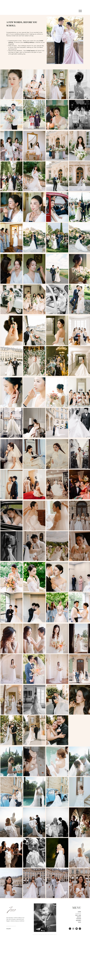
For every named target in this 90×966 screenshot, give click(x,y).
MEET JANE (78, 915)
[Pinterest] (80, 929)
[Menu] (81, 11)
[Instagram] (73, 929)
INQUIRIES (78, 920)
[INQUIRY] (8, 928)
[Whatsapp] (70, 929)
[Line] (76, 929)
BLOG (79, 922)
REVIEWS (79, 918)
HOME (79, 911)
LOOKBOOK (78, 913)
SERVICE (79, 917)
